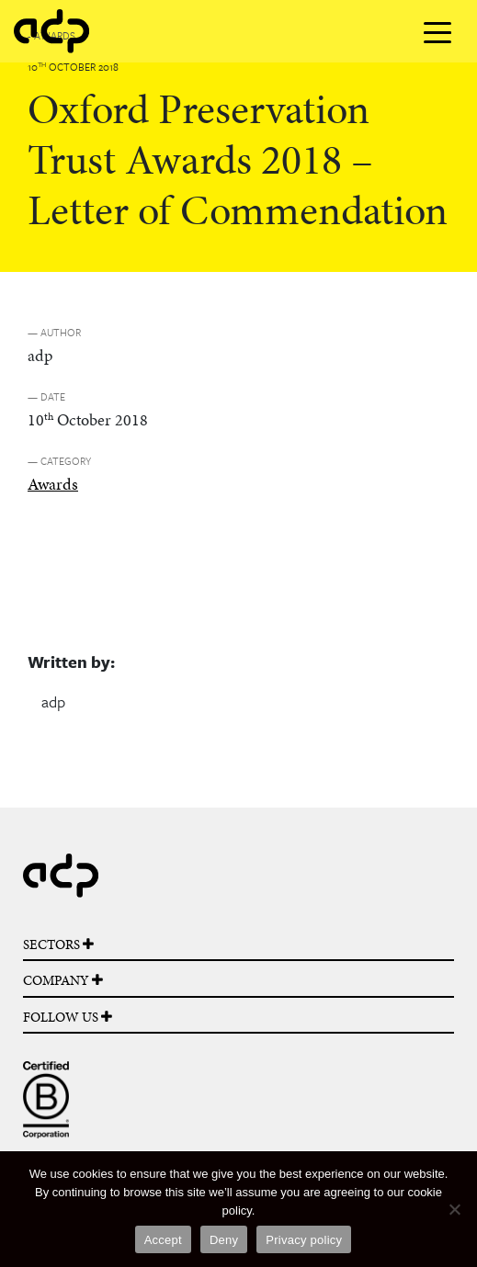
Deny (224, 1240)
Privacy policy (304, 1240)
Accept (163, 1240)
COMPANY (63, 980)
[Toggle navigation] (437, 31)
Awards (53, 483)
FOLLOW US (67, 1017)
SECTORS (58, 944)
